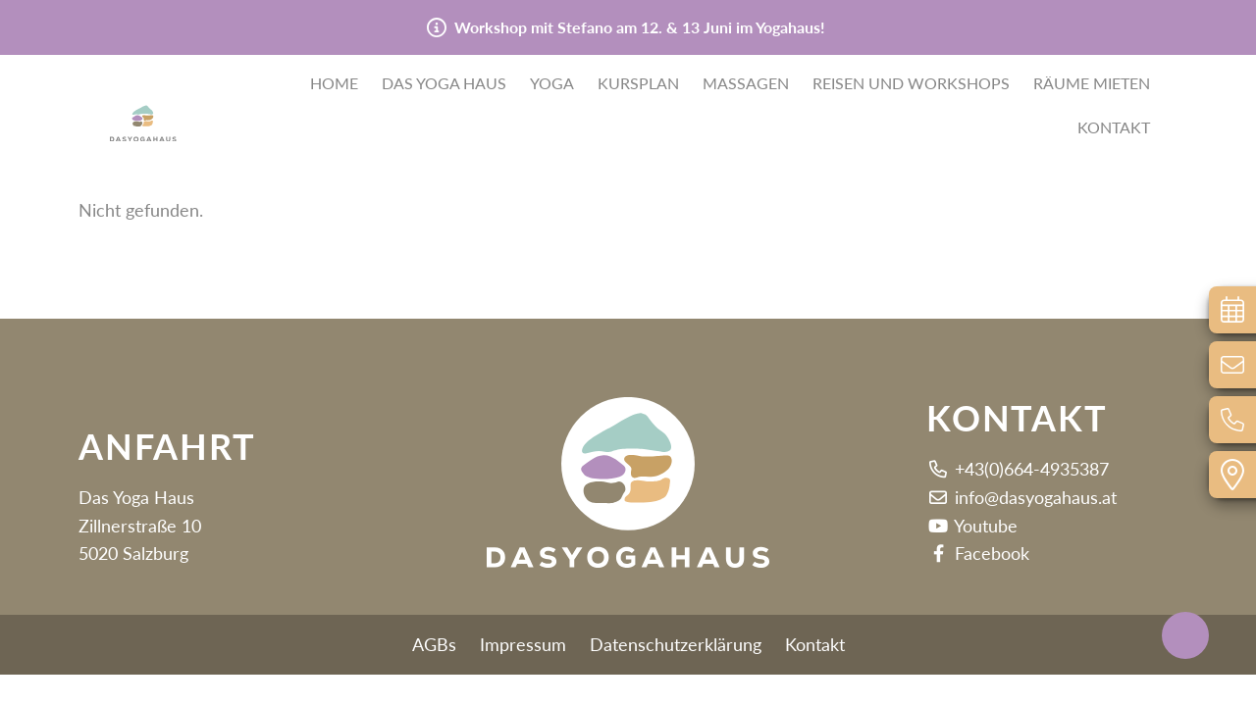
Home (334, 85)
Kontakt (1113, 129)
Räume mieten (1091, 85)
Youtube (972, 525)
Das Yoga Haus (444, 85)
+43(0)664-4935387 (1017, 468)
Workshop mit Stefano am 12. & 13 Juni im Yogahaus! (639, 27)
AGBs (434, 644)
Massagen (746, 85)
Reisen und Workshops (911, 85)
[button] (176, 103)
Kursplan (638, 85)
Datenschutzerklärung (675, 644)
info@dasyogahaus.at (1021, 497)
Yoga (552, 85)
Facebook (977, 553)
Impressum (523, 644)
